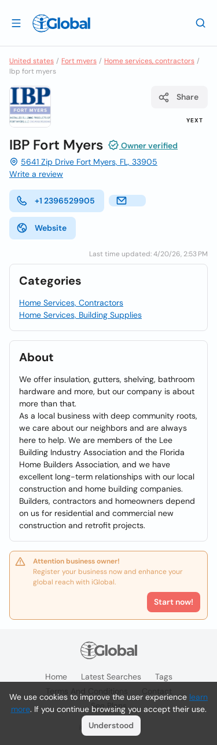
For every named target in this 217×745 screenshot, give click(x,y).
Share (178, 97)
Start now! (173, 602)
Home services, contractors (149, 61)
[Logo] (61, 23)
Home (56, 676)
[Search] (200, 22)
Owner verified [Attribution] (143, 145)
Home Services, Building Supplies (80, 315)
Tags (163, 676)
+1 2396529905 (55, 200)
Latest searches (111, 676)
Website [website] (41, 228)
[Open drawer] (16, 22)
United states (31, 61)
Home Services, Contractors (71, 302)
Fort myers (79, 61)
